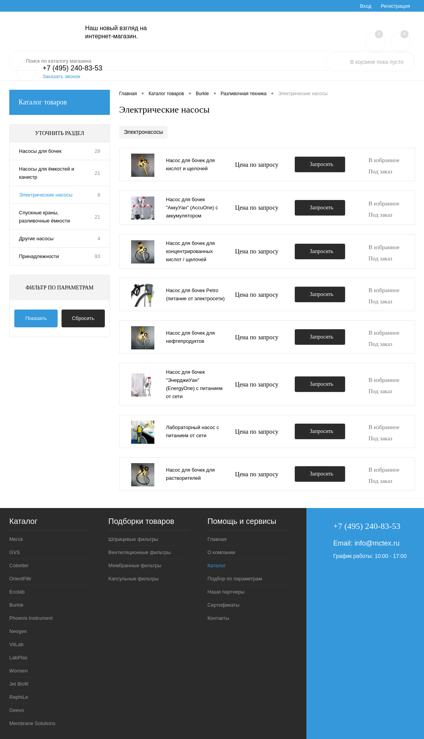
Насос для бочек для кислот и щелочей (190, 164)
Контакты (218, 618)
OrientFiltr (20, 579)
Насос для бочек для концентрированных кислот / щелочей (190, 251)
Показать (36, 318)
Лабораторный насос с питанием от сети (192, 431)
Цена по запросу (257, 164)
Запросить (321, 164)
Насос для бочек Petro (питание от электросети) (195, 294)
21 (97, 173)
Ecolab (17, 592)
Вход (365, 6)
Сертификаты (223, 605)
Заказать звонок (61, 76)
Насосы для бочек (40, 151)
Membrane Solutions (32, 723)
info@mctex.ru (376, 543)
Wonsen (18, 671)
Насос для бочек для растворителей (190, 474)
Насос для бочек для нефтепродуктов (190, 337)
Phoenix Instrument (31, 618)
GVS (14, 552)
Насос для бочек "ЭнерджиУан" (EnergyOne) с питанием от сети (194, 384)
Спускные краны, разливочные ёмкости (44, 217)
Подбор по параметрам (234, 579)
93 (97, 256)
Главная (216, 539)
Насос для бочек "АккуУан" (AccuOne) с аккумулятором (192, 208)
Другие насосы (36, 238)
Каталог (216, 565)
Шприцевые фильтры (133, 539)
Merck (16, 539)
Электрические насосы (45, 195)
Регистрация (395, 6)
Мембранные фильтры (134, 565)
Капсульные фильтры (133, 579)
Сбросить (83, 318)
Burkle (16, 605)
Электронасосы (143, 132)
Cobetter (19, 565)
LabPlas (18, 657)
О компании (221, 552)
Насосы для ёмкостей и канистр (46, 173)
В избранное (384, 160)
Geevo (16, 710)
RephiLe (18, 697)
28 (97, 151)
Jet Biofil (18, 684)
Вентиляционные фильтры (139, 552)
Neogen (18, 631)
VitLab (16, 644)
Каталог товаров (60, 102)
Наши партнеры (225, 592)
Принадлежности (39, 256)
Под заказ (381, 171)
